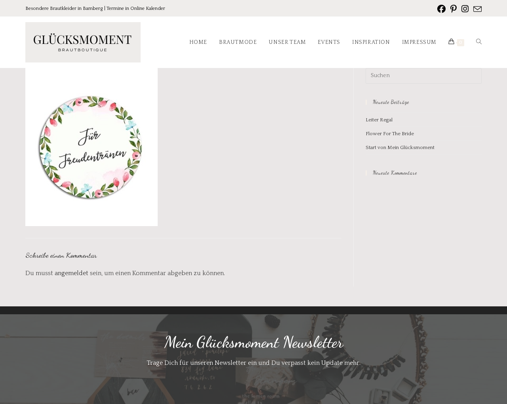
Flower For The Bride (390, 133)
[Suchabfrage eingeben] (424, 76)
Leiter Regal (379, 120)
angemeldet (71, 273)
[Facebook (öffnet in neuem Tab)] (441, 9)
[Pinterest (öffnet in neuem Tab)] (453, 9)
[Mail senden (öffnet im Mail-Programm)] (476, 9)
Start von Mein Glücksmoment (400, 147)
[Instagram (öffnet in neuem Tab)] (465, 9)
